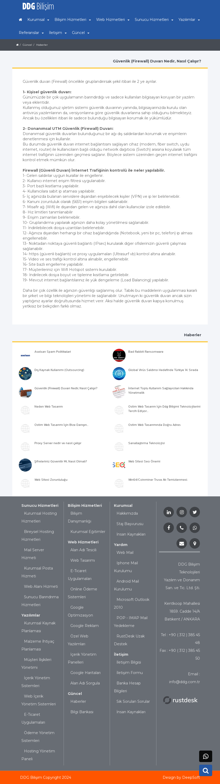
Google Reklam (84, 625)
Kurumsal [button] (38, 19)
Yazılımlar (30, 615)
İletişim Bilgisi (129, 662)
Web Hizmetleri (83, 542)
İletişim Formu (130, 672)
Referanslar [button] (31, 32)
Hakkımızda (127, 513)
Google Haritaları (85, 672)
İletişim (121, 654)
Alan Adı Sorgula (85, 683)
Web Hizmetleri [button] (113, 19)
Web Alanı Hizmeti (41, 586)
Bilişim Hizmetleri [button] (72, 19)
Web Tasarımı (82, 560)
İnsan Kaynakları (131, 534)
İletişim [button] (58, 32)
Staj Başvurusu (130, 523)
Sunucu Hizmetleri (39, 505)
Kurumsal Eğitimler (87, 531)
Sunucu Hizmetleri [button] (154, 19)
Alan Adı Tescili (83, 550)
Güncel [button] (80, 32)
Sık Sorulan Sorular (133, 701)
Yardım (120, 544)
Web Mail (125, 552)
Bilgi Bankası (81, 712)
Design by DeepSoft (181, 777)
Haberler (78, 701)
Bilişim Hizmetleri (85, 505)
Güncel (75, 693)
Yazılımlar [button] (189, 19)
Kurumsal (123, 505)
